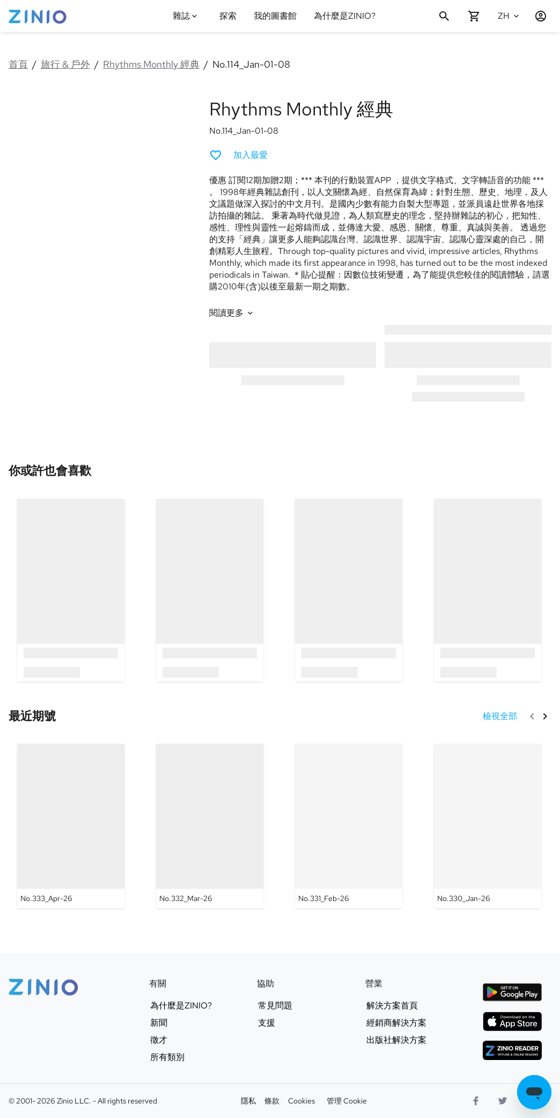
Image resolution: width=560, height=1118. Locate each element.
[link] (50, 471)
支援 (266, 1023)
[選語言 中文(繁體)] (509, 16)
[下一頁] (545, 716)
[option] (70, 590)
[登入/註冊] (536, 16)
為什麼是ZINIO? (344, 15)
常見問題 (275, 1006)
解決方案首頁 (392, 1006)
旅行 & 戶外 (65, 64)
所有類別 (167, 1057)
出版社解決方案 (396, 1040)
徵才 (158, 1040)
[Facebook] (476, 1101)
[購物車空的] (474, 16)
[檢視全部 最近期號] (500, 716)
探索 (228, 15)
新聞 (158, 1023)
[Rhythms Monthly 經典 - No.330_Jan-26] (487, 826)
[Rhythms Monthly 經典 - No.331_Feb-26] (348, 826)
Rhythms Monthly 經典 (151, 64)
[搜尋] (444, 16)
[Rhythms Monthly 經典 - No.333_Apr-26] (70, 826)
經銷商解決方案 (396, 1023)
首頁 (18, 64)
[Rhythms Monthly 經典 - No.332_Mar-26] (209, 826)
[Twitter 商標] (502, 1101)
